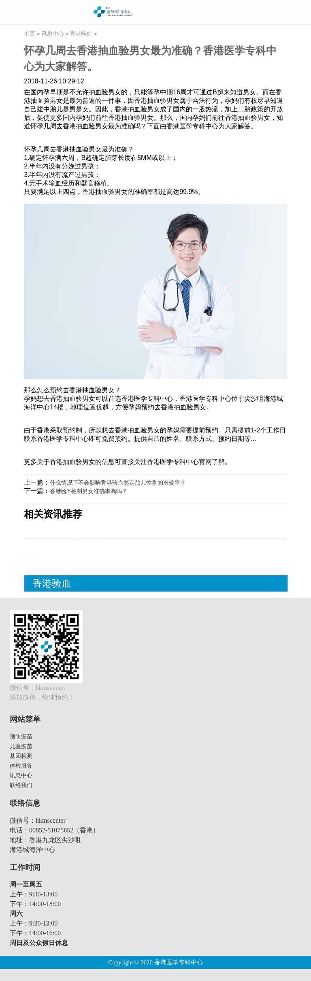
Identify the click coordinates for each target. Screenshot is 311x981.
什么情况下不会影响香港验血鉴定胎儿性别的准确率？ (118, 483)
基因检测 (21, 756)
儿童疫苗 (21, 746)
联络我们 (21, 785)
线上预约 (285, 12)
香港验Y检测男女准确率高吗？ (89, 491)
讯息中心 (52, 34)
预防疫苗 (21, 737)
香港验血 (81, 34)
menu (10, 12)
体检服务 (21, 766)
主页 (29, 34)
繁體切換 (299, 12)
